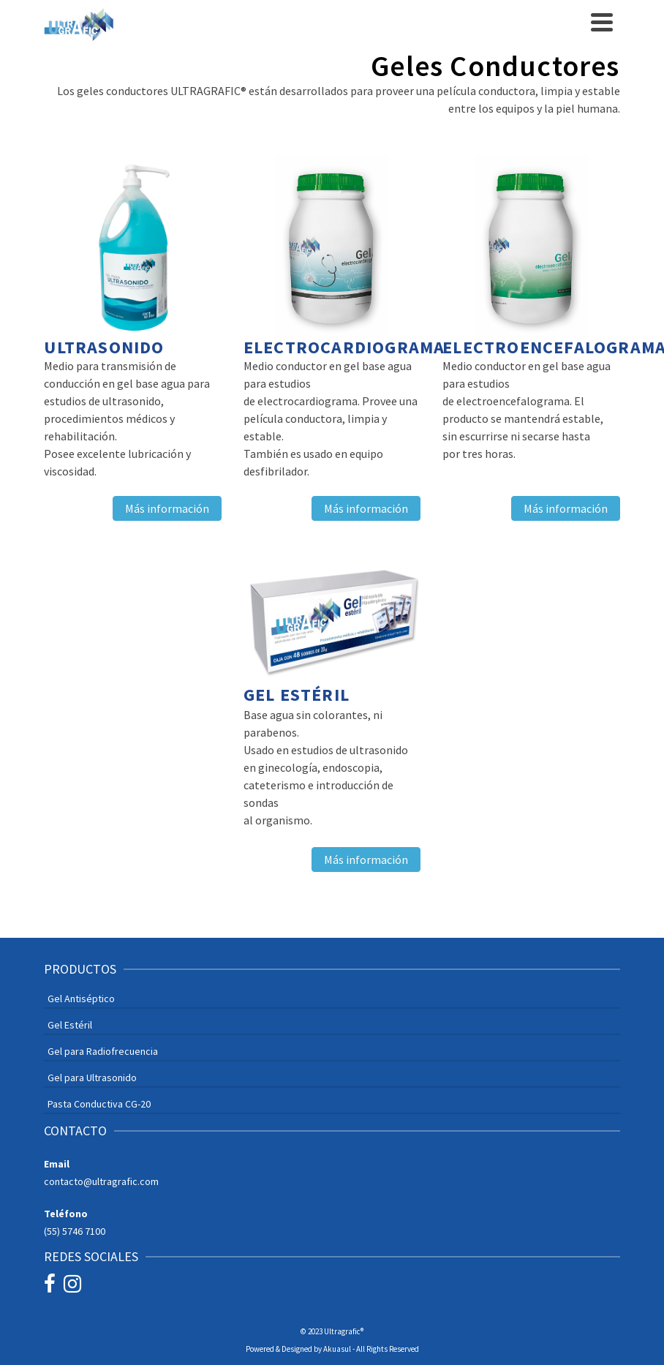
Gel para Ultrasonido (92, 1077)
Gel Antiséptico (81, 998)
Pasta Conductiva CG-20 (99, 1103)
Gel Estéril (70, 1024)
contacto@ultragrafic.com (101, 1181)
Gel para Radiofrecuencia (103, 1051)
